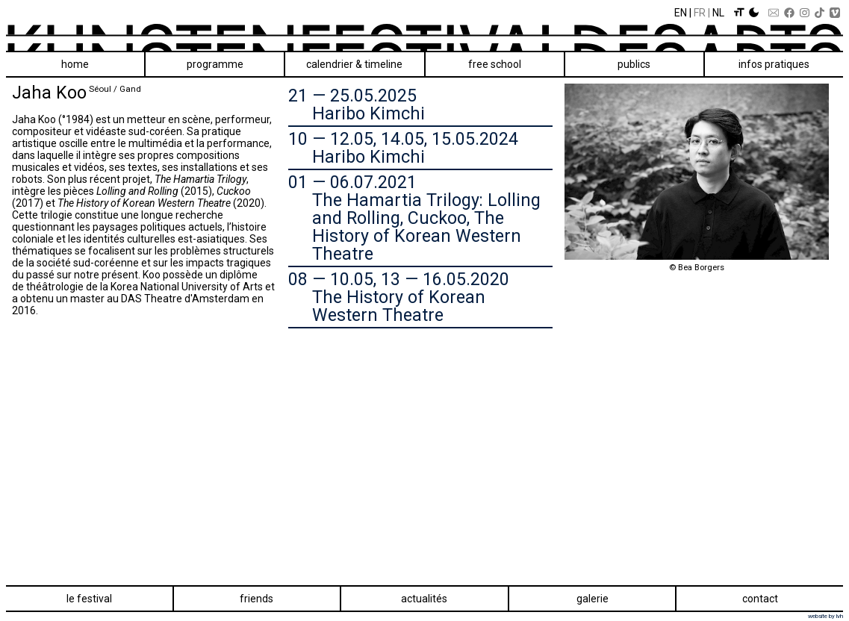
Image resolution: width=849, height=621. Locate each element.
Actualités (424, 599)
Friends (256, 599)
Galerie (592, 599)
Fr (700, 13)
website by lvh (825, 616)
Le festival (89, 599)
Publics (634, 64)
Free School (494, 64)
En (680, 13)
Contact (760, 599)
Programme (215, 64)
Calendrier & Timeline (354, 64)
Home (75, 64)
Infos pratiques (773, 64)
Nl (718, 13)
